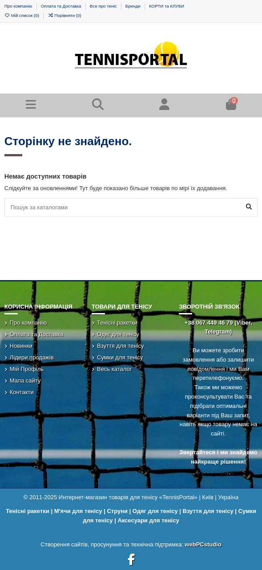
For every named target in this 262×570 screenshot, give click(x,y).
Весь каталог (114, 369)
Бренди (133, 6)
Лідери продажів (32, 357)
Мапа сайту (25, 380)
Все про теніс (104, 6)
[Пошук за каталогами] (249, 207)
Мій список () (22, 15)
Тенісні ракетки (117, 322)
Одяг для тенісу (118, 334)
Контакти (22, 392)
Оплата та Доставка (61, 6)
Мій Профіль (27, 369)
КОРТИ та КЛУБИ (166, 6)
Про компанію (18, 6)
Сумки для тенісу (120, 357)
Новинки (21, 345)
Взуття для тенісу (120, 345)
